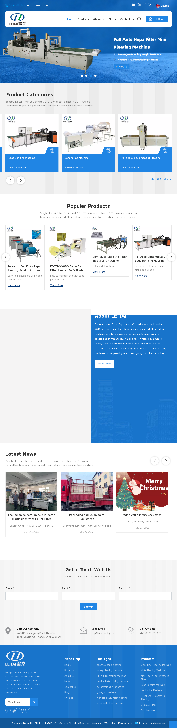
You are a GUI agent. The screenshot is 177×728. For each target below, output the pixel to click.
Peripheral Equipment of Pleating (140, 157)
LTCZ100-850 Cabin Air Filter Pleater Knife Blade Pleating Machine (66, 268)
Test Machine (148, 710)
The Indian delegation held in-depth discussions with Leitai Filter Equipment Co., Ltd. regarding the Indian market (31, 517)
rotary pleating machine (109, 670)
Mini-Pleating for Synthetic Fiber (155, 677)
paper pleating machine (109, 664)
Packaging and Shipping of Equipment (87, 516)
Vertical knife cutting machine (112, 681)
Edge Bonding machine (21, 157)
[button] (82, 76)
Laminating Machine (77, 157)
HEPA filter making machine (111, 675)
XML (106, 722)
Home (69, 18)
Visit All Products (161, 178)
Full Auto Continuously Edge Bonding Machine (150, 258)
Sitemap (68, 697)
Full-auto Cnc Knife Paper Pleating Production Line (25, 268)
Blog (66, 692)
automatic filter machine (110, 703)
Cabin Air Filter (148, 704)
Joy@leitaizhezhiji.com (103, 633)
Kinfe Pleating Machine (153, 670)
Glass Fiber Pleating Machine (156, 664)
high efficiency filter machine (112, 697)
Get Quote (157, 19)
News (112, 18)
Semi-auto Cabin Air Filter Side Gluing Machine (110, 258)
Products (83, 18)
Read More (104, 363)
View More (14, 285)
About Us (99, 18)
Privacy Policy (125, 722)
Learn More (17, 167)
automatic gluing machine (110, 686)
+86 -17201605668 (38, 5)
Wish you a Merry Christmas (142, 514)
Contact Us (127, 18)
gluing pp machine (106, 692)
